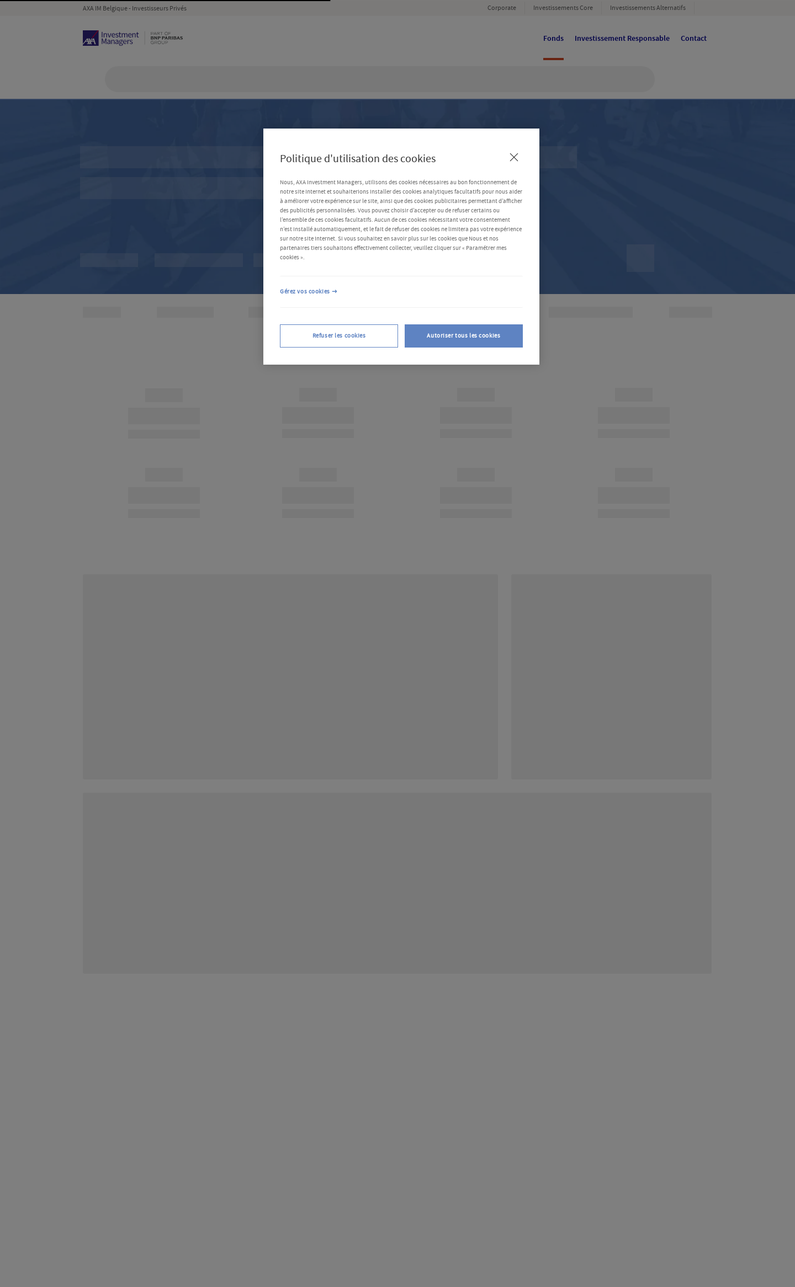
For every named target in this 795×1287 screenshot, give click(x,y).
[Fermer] (514, 157)
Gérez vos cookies (305, 291)
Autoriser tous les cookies (463, 336)
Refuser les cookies (339, 336)
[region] (401, 247)
